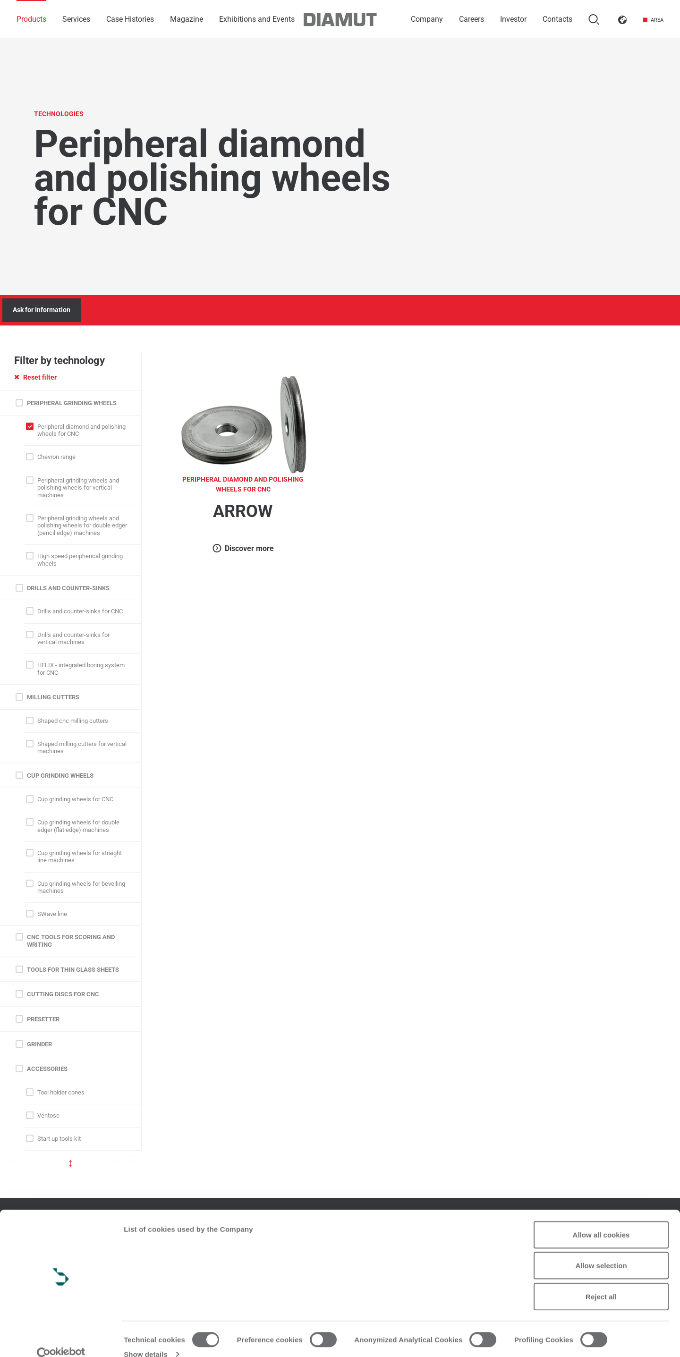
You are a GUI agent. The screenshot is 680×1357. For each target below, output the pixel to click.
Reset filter (35, 377)
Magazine (186, 19)
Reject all (601, 1281)
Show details (146, 1338)
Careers (471, 19)
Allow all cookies (601, 1219)
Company (427, 19)
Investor (513, 19)
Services (76, 19)
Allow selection (601, 1250)
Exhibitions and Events (257, 19)
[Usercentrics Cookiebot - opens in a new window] (61, 1339)
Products (31, 19)
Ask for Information (41, 310)
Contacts (557, 19)
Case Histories (130, 19)
